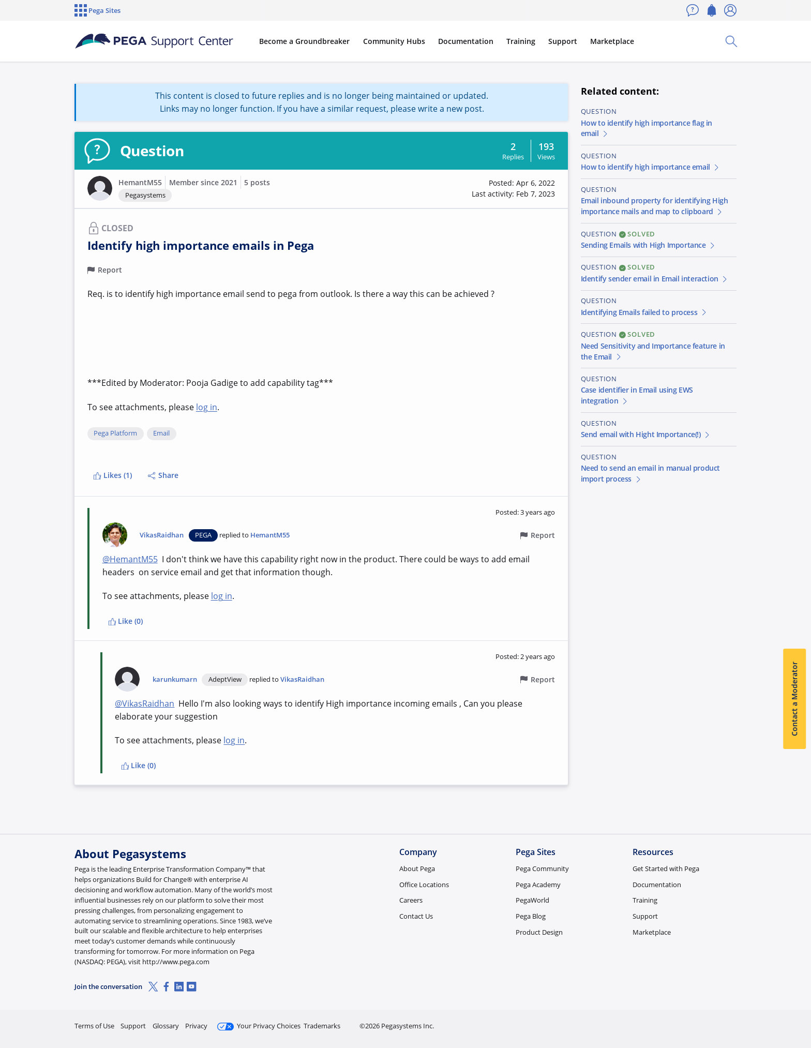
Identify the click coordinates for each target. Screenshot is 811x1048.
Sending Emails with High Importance (648, 245)
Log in (712, 1021)
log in (206, 407)
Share (163, 475)
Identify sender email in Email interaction (655, 278)
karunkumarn (175, 679)
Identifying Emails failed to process (644, 312)
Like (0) (126, 621)
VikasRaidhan (162, 535)
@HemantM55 (130, 559)
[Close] (796, 1007)
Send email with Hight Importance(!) (646, 434)
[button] (99, 188)
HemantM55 (140, 182)
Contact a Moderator (794, 699)
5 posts (257, 182)
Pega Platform (115, 433)
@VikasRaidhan (144, 703)
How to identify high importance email (650, 167)
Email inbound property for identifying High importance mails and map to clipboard (654, 206)
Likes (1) (112, 475)
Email (161, 433)
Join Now (656, 1021)
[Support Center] (154, 41)
